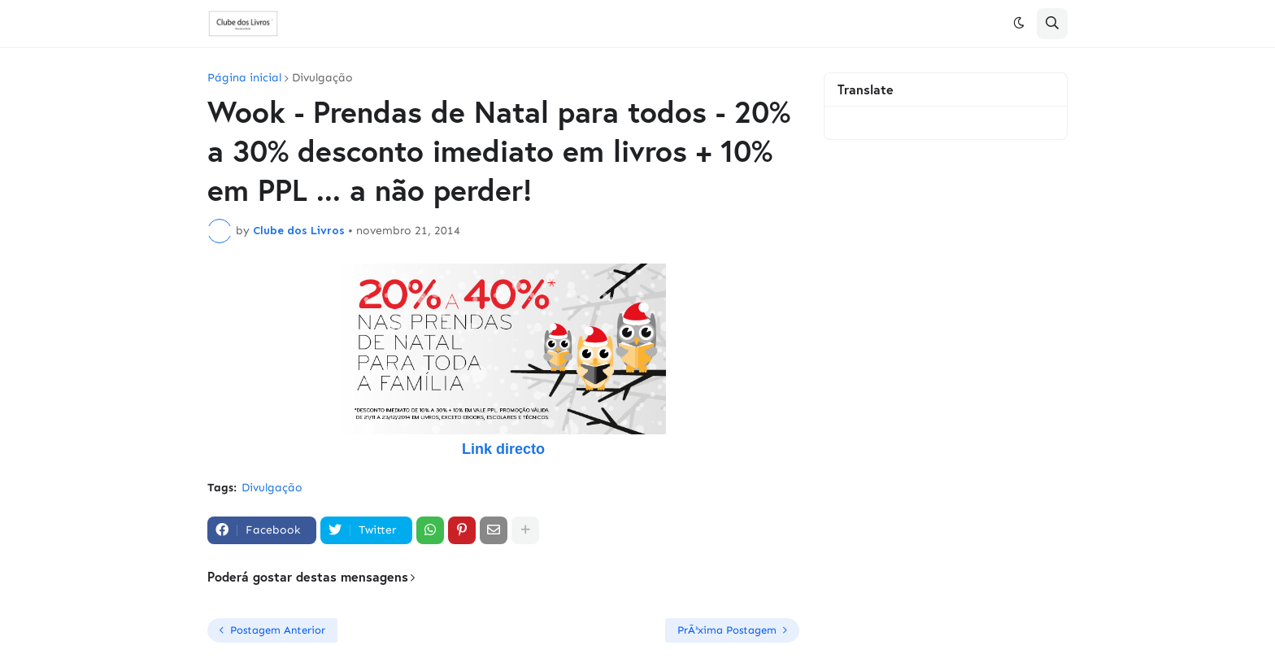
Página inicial (244, 78)
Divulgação (322, 78)
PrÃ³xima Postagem (727, 630)
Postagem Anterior (277, 630)
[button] (1019, 23)
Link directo (503, 449)
